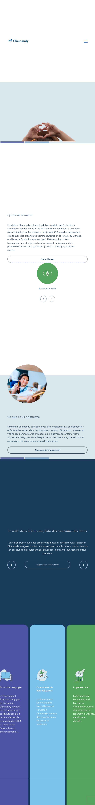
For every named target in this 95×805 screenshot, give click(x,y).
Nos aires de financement (47, 449)
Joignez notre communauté (47, 563)
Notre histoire (47, 258)
